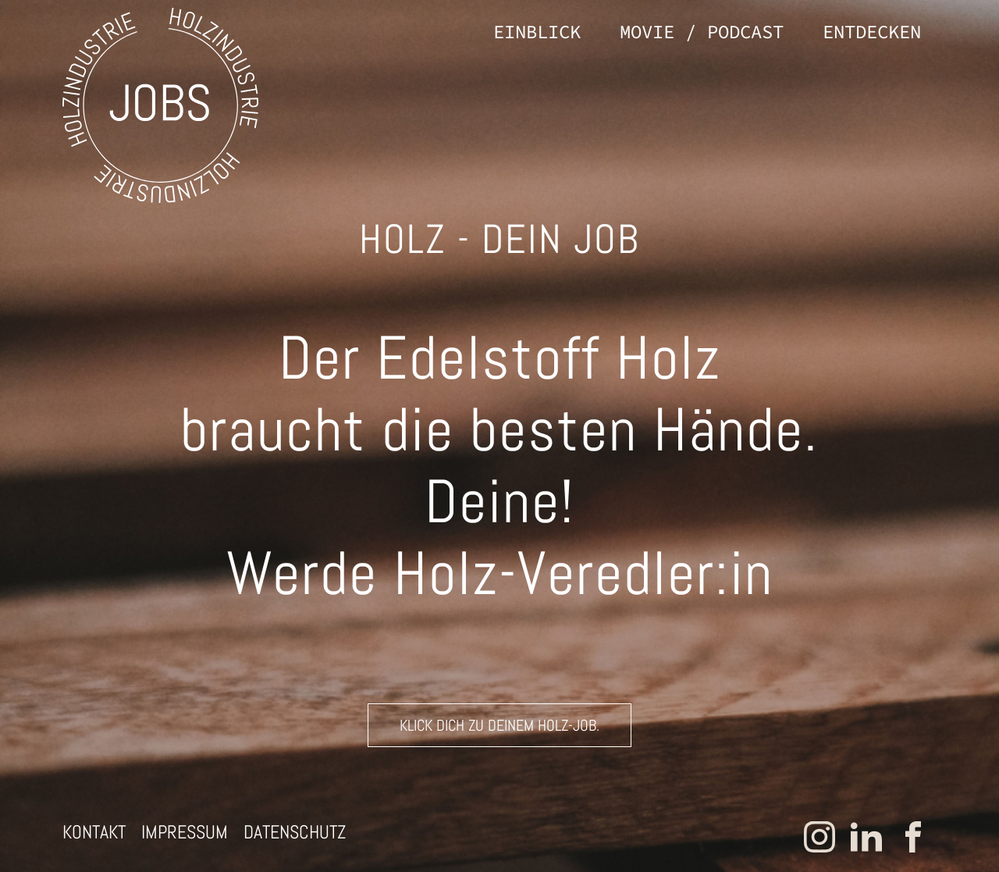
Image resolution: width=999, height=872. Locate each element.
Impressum (184, 832)
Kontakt (94, 832)
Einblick (537, 32)
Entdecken (872, 32)
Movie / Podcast (702, 32)
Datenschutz (295, 832)
